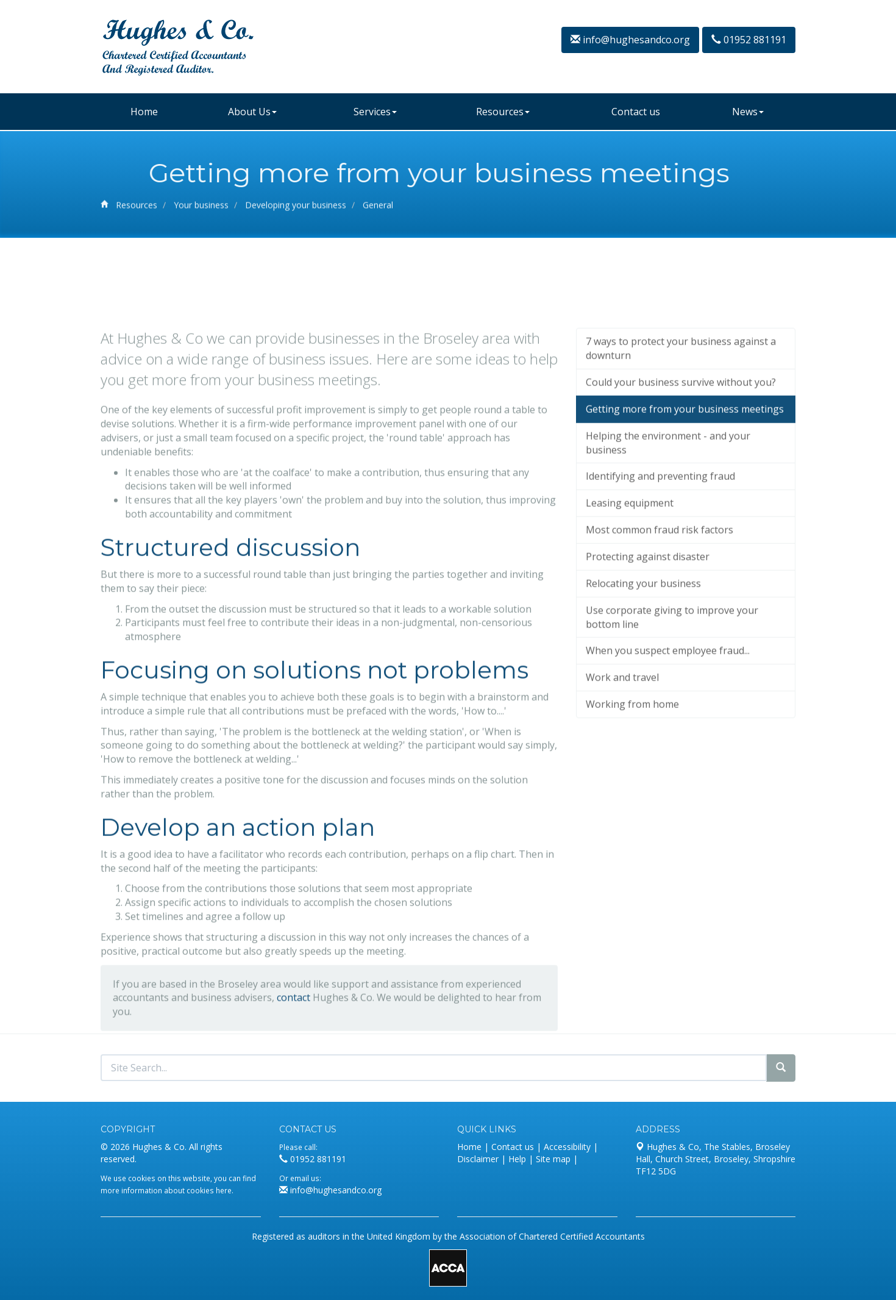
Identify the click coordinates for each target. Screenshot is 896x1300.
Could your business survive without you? (681, 451)
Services (375, 111)
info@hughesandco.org (630, 39)
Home (144, 111)
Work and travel (622, 746)
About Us (252, 111)
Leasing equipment (630, 572)
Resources (503, 111)
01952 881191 (748, 39)
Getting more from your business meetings (685, 478)
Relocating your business (643, 652)
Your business (201, 208)
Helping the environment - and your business (668, 512)
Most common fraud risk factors (659, 598)
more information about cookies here (166, 1190)
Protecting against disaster (647, 625)
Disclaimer (478, 1159)
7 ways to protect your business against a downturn (681, 418)
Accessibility (567, 1146)
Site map (553, 1159)
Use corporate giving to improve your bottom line (672, 686)
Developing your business (295, 208)
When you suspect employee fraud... (668, 720)
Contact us (635, 111)
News (748, 111)
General (378, 208)
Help (517, 1159)
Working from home (632, 773)
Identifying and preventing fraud (660, 545)
